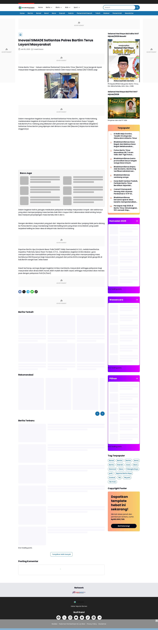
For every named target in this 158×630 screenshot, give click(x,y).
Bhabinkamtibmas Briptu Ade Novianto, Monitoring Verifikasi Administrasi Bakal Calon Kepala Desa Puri (125, 169)
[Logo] (79, 602)
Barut (46, 13)
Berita (49, 7)
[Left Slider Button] (97, 414)
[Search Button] (137, 7)
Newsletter (129, 13)
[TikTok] (88, 617)
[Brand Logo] (79, 592)
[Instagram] (70, 617)
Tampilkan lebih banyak (61, 554)
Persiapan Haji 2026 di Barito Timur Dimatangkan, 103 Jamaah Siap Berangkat (125, 208)
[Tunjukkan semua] (137, 221)
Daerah (62, 13)
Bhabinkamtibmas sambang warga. (122, 176)
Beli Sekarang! (124, 526)
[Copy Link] (36, 291)
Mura (54, 13)
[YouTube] (76, 617)
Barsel (38, 13)
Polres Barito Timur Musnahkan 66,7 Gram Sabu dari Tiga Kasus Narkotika (123, 152)
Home (40, 7)
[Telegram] (28, 291)
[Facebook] (20, 291)
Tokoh (97, 13)
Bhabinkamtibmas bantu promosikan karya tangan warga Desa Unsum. (125, 160)
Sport (77, 7)
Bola (68, 7)
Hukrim (71, 13)
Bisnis (59, 7)
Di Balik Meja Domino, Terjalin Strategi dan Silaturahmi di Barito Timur (125, 136)
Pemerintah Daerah (84, 13)
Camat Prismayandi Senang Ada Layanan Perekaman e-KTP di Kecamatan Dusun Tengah (125, 191)
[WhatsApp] (32, 291)
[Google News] (82, 617)
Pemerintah (117, 13)
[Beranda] (20, 34)
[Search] (119, 7)
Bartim (30, 13)
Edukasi (106, 13)
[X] (24, 291)
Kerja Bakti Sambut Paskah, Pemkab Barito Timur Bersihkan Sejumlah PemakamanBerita (126, 183)
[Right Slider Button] (102, 414)
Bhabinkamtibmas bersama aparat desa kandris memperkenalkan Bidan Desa (125, 199)
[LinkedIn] (94, 617)
